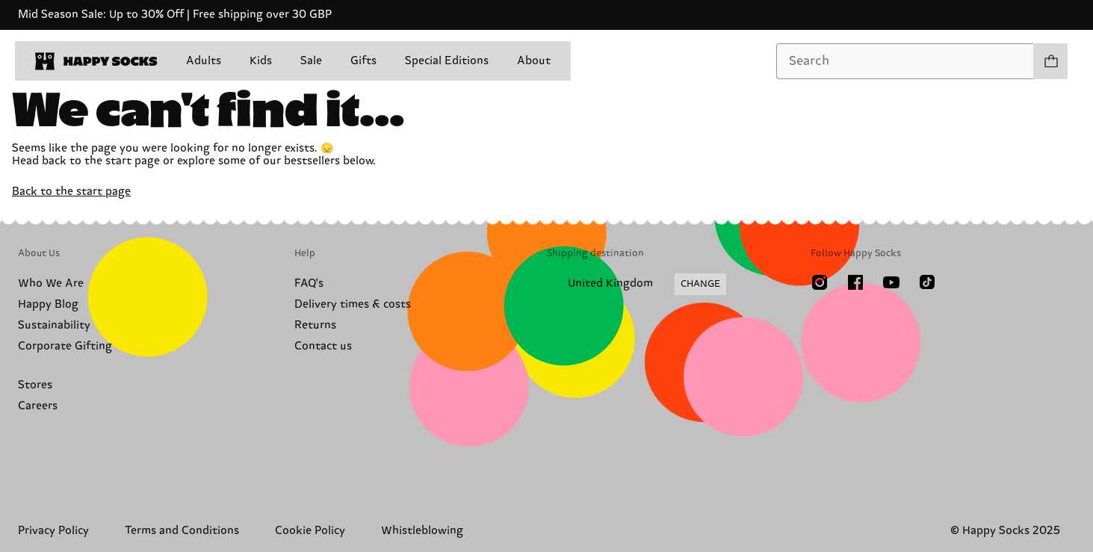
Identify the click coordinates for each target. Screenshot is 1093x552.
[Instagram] (819, 282)
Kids (261, 61)
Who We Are (51, 283)
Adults (203, 61)
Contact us (323, 346)
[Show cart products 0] (1050, 61)
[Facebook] (855, 282)
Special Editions (447, 61)
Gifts (363, 61)
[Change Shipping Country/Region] (636, 284)
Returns (315, 325)
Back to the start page (71, 191)
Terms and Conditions (182, 530)
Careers (38, 406)
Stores (35, 385)
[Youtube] (891, 282)
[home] (96, 61)
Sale (311, 61)
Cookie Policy (310, 530)
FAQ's (308, 283)
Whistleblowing (422, 530)
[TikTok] (927, 282)
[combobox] (905, 61)
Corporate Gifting (65, 346)
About (534, 61)
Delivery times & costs (352, 304)
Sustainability (54, 325)
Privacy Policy (53, 530)
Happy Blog (48, 304)
